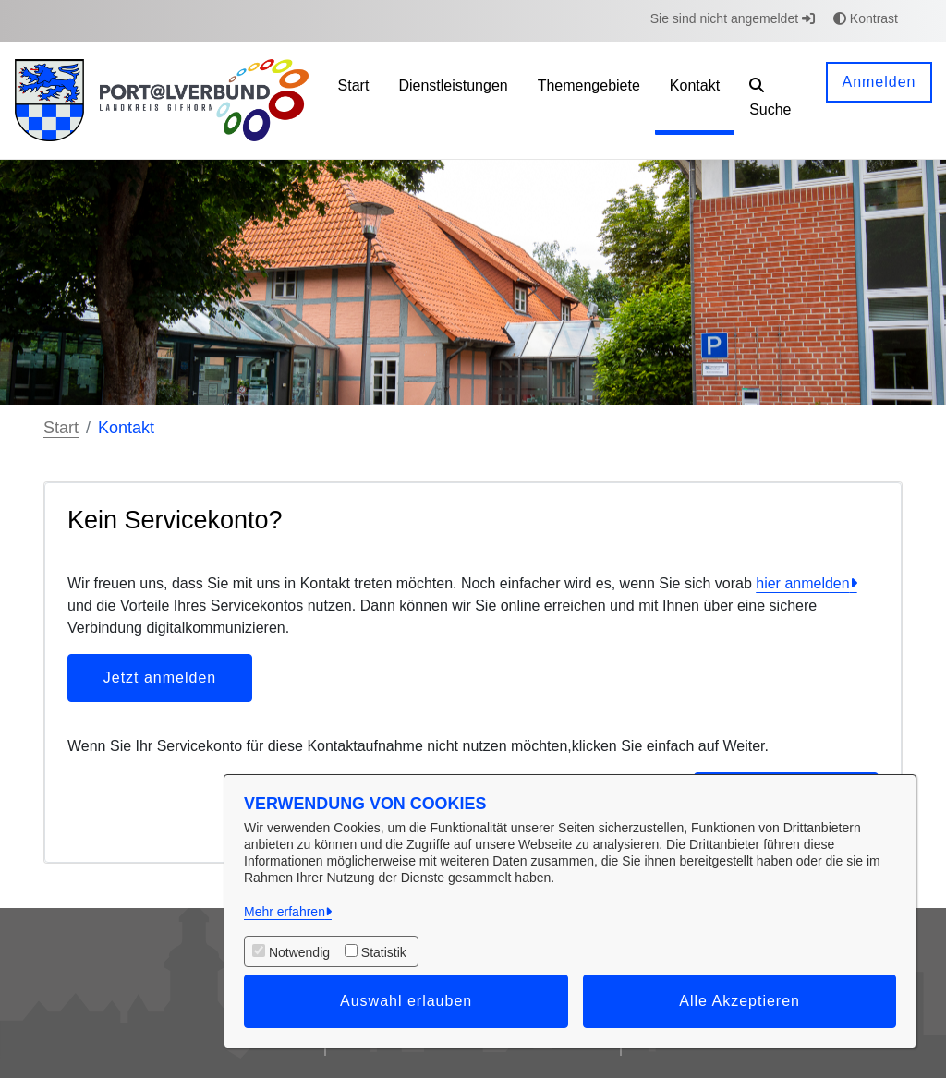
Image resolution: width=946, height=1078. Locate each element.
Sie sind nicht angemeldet (732, 18)
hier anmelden (802, 583)
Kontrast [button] (865, 18)
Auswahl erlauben (406, 1001)
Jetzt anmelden (160, 677)
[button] (773, 100)
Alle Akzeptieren (739, 1001)
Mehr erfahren (284, 911)
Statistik (383, 952)
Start (61, 427)
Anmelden (879, 82)
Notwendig (299, 952)
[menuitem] (353, 100)
